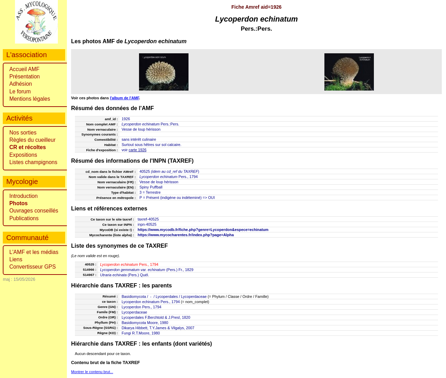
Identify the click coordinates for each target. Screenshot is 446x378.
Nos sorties (23, 133)
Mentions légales (29, 99)
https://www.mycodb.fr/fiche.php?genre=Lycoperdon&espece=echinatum (203, 229)
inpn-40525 (147, 224)
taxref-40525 (148, 219)
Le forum (20, 91)
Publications (24, 218)
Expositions (23, 155)
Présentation (24, 76)
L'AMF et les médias (34, 252)
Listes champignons (33, 162)
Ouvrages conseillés (33, 211)
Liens (15, 259)
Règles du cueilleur (32, 140)
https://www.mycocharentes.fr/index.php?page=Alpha (186, 235)
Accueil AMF (24, 69)
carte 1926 (137, 150)
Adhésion (20, 84)
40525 (144, 171)
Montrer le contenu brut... (92, 372)
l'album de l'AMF (124, 98)
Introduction (23, 196)
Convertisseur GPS (32, 267)
